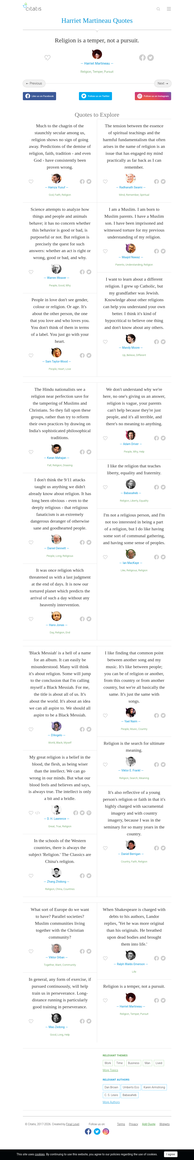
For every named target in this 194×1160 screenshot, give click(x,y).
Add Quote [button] (148, 1129)
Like (123, 575)
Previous (36, 84)
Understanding (133, 269)
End (67, 637)
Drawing (67, 470)
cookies (40, 1154)
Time (119, 1068)
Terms (121, 1129)
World (51, 747)
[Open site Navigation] (168, 9)
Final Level (72, 1129)
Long (59, 560)
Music (133, 733)
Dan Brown (111, 1092)
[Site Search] (158, 9)
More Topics (110, 1075)
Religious (68, 560)
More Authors (111, 1107)
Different (141, 360)
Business (134, 1068)
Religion (86, 72)
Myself (67, 747)
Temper (98, 72)
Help (141, 456)
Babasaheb (130, 1100)
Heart (61, 374)
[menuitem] (121, 1129)
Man (147, 1068)
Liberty (134, 505)
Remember (132, 199)
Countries (69, 894)
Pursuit (109, 72)
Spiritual (144, 199)
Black (59, 747)
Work (108, 1068)
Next (161, 84)
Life (134, 976)
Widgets (164, 1129)
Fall (49, 470)
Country (142, 733)
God (51, 199)
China (58, 894)
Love (68, 374)
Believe (131, 360)
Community (69, 969)
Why (68, 290)
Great (51, 831)
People (53, 290)
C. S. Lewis (111, 1100)
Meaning (144, 782)
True (58, 831)
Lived (159, 1068)
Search (134, 782)
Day (52, 637)
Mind (122, 199)
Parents (119, 269)
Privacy (133, 1129)
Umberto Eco (131, 1092)
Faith (57, 199)
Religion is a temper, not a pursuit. (134, 991)
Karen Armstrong (154, 1092)
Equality (143, 505)
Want (58, 969)
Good (61, 290)
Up (123, 360)
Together (49, 969)
